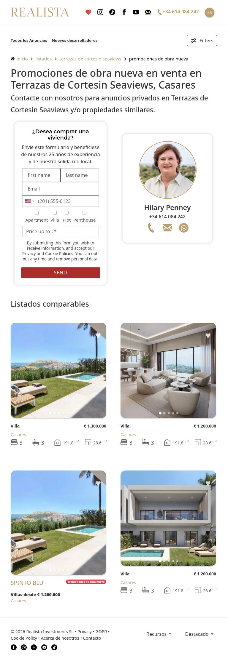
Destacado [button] (197, 634)
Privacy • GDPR (92, 631)
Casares (18, 434)
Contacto (92, 638)
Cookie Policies (59, 253)
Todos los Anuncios (29, 40)
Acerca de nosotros (60, 638)
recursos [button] (157, 634)
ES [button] (209, 12)
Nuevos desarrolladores (74, 40)
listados (44, 59)
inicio (19, 59)
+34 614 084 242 (167, 216)
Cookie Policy (24, 638)
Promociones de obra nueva (159, 59)
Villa (15, 426)
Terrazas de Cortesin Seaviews (90, 59)
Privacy (29, 253)
